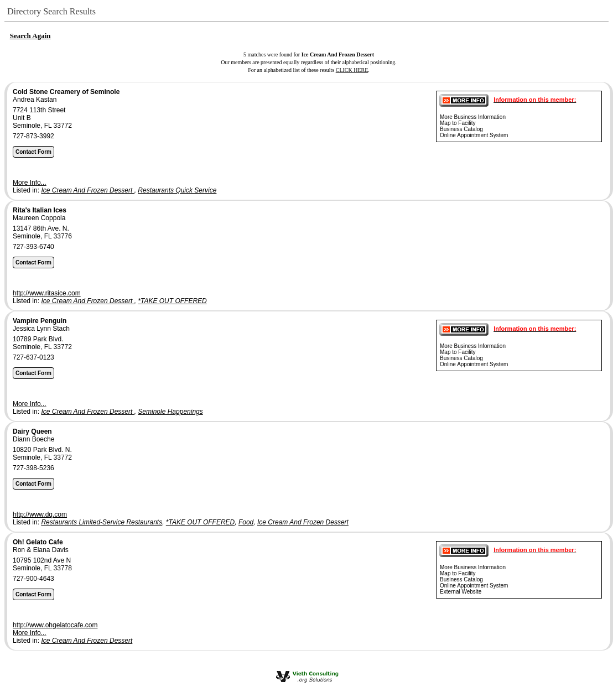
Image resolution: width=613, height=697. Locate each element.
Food (245, 522)
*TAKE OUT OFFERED (172, 301)
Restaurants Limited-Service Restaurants (101, 522)
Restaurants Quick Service (177, 190)
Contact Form (33, 152)
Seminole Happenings (170, 411)
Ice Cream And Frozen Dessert (87, 190)
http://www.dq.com (40, 514)
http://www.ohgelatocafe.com (55, 625)
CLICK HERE (352, 70)
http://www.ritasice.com (47, 293)
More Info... (29, 182)
